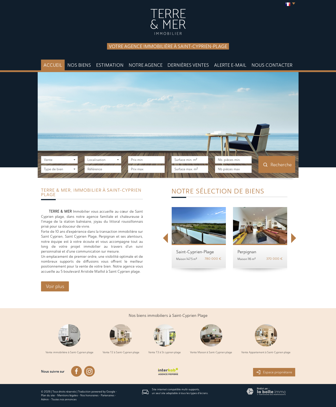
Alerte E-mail (230, 65)
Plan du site (48, 395)
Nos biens (79, 65)
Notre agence (146, 65)
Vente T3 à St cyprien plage (164, 352)
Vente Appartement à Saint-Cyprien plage (266, 352)
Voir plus (55, 286)
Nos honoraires (89, 395)
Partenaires (107, 395)
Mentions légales (67, 395)
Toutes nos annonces (63, 399)
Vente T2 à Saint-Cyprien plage (121, 352)
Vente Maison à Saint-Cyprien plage (211, 352)
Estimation (110, 65)
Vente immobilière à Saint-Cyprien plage (69, 352)
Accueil (52, 65)
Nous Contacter (272, 65)
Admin (45, 399)
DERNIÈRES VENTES (188, 65)
